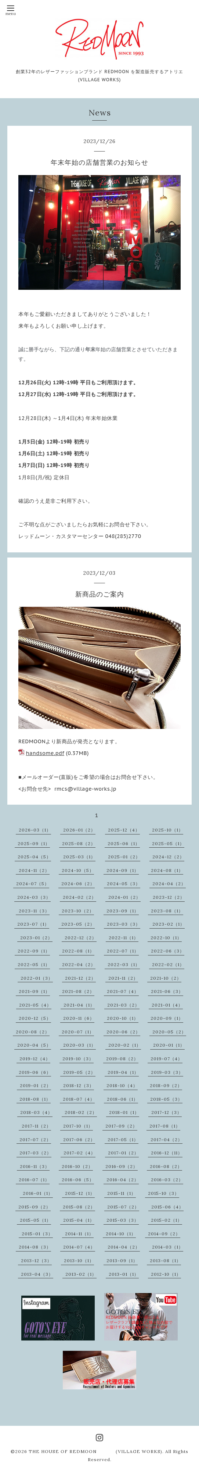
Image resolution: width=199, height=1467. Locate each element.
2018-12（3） (78, 1085)
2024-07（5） (32, 883)
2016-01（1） (38, 1193)
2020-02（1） (124, 1045)
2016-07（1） (34, 1179)
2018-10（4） (122, 1085)
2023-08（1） (167, 911)
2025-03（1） (79, 856)
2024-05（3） (123, 883)
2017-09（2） (121, 1126)
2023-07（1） (33, 924)
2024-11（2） (34, 870)
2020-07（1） (78, 1032)
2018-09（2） (166, 1085)
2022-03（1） (124, 964)
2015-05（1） (35, 1220)
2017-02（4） (79, 1153)
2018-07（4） (79, 1099)
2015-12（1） (80, 1193)
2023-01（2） (36, 937)
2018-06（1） (122, 1099)
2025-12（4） (124, 830)
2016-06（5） (78, 1179)
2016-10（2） (77, 1166)
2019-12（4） (34, 1058)
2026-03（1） (35, 830)
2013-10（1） (79, 1260)
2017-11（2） (36, 1126)
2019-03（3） (167, 1072)
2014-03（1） (167, 1247)
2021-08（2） (78, 991)
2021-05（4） (35, 1005)
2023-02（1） (168, 924)
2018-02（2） (81, 1112)
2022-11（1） (123, 937)
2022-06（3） (167, 951)
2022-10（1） (166, 937)
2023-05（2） (78, 924)
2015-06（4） (167, 1207)
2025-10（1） (167, 830)
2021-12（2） (80, 978)
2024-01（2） (124, 897)
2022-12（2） (81, 937)
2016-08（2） (166, 1166)
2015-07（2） (123, 1207)
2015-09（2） (34, 1207)
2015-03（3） (122, 1220)
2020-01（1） (169, 1045)
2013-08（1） (165, 1260)
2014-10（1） (121, 1233)
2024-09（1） (122, 870)
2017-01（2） (123, 1153)
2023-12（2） (169, 897)
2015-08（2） (79, 1207)
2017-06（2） (79, 1139)
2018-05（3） (166, 1099)
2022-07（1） (123, 951)
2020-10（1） (122, 1018)
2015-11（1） (121, 1193)
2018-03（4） (36, 1112)
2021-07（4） (123, 991)
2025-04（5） (34, 856)
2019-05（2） (79, 1072)
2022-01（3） (37, 978)
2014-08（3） (35, 1247)
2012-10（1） (166, 1274)
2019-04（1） (123, 1072)
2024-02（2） (79, 897)
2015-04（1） (78, 1220)
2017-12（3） (166, 1112)
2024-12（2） (168, 856)
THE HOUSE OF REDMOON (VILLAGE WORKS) (95, 1451)
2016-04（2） (122, 1179)
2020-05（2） (169, 1032)
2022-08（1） (78, 951)
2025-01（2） (124, 856)
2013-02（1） (81, 1274)
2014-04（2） (124, 1247)
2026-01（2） (79, 830)
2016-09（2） (121, 1166)
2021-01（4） (167, 1005)
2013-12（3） (36, 1260)
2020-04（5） (34, 1045)
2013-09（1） (122, 1260)
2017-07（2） (35, 1139)
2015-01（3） (37, 1233)
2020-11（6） (78, 1018)
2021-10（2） (165, 978)
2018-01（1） (124, 1112)
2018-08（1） (35, 1099)
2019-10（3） (78, 1058)
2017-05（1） (123, 1139)
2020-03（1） (79, 1045)
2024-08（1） (167, 870)
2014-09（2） (164, 1233)
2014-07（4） (79, 1247)
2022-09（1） (34, 951)
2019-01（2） (35, 1085)
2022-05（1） (34, 964)
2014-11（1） (79, 1233)
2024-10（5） (78, 870)
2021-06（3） (167, 991)
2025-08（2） (78, 843)
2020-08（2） (33, 1032)
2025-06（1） (124, 843)
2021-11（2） (123, 978)
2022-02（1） (168, 964)
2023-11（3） (34, 911)
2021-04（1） (79, 1005)
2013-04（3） (37, 1274)
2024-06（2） (78, 883)
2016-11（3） (35, 1166)
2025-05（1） (168, 843)
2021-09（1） (34, 991)
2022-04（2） (78, 964)
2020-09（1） (167, 1018)
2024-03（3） (34, 897)
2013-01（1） (124, 1274)
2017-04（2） (166, 1139)
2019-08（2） (122, 1058)
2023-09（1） (122, 911)
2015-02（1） (166, 1220)
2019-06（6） (35, 1072)
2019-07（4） (166, 1058)
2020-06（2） (123, 1032)
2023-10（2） (78, 911)
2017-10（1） (78, 1126)
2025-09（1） (34, 843)
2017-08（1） (164, 1126)
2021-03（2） (123, 1005)
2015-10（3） (163, 1193)
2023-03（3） (123, 924)
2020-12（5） (35, 1018)
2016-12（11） (166, 1153)
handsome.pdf (45, 753)
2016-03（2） (167, 1179)
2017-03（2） (35, 1153)
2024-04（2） (169, 883)
